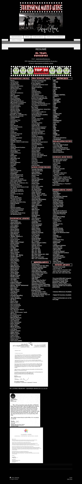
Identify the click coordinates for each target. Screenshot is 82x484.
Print (12, 477)
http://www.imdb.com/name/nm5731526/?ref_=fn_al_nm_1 (42, 61)
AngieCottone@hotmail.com (43, 59)
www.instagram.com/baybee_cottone (44, 63)
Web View (69, 479)
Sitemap (17, 477)
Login (70, 477)
